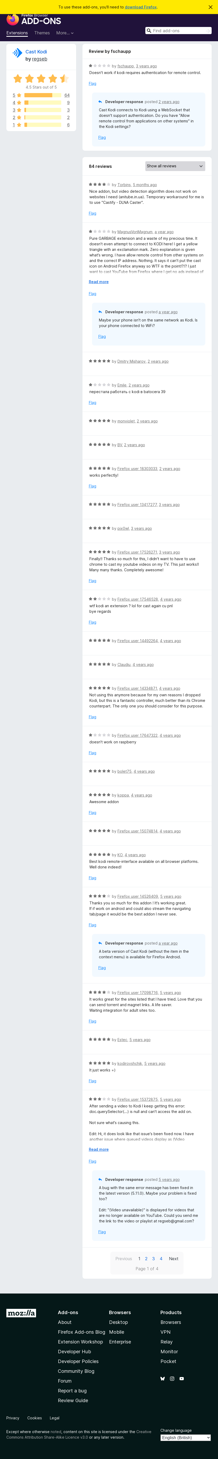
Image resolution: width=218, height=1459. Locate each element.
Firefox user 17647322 (137, 735)
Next (173, 1258)
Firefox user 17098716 (137, 992)
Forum (65, 1381)
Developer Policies (78, 1361)
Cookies (34, 1418)
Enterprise (120, 1342)
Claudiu (123, 664)
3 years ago (146, 66)
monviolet (126, 421)
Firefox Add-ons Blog (81, 1332)
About (65, 1322)
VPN (165, 1332)
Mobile (116, 1332)
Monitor (169, 1351)
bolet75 (124, 771)
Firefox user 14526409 (137, 896)
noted (56, 1431)
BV (119, 445)
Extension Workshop (80, 1342)
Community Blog (76, 1371)
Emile (122, 385)
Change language (176, 1430)
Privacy (12, 1418)
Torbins (124, 184)
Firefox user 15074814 (137, 831)
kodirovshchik (129, 1063)
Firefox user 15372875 (137, 1099)
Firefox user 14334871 (137, 688)
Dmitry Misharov (131, 361)
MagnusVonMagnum (134, 231)
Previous (123, 1258)
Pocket (168, 1361)
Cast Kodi (36, 51)
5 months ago (145, 184)
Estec (122, 1039)
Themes (42, 32)
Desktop (118, 1322)
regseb (39, 59)
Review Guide (73, 1400)
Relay (166, 1342)
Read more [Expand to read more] (99, 281)
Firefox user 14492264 (137, 640)
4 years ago (170, 599)
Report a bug (72, 1390)
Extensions (17, 32)
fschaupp (125, 66)
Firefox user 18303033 (137, 468)
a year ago (164, 231)
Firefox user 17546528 (137, 599)
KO (120, 855)
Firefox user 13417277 (137, 504)
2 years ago (169, 101)
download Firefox (141, 7)
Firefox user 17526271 (137, 552)
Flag (92, 83)
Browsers (170, 1322)
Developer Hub (74, 1351)
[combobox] (178, 30)
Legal (54, 1418)
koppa (123, 795)
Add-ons (68, 1312)
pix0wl (123, 528)
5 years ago (170, 896)
